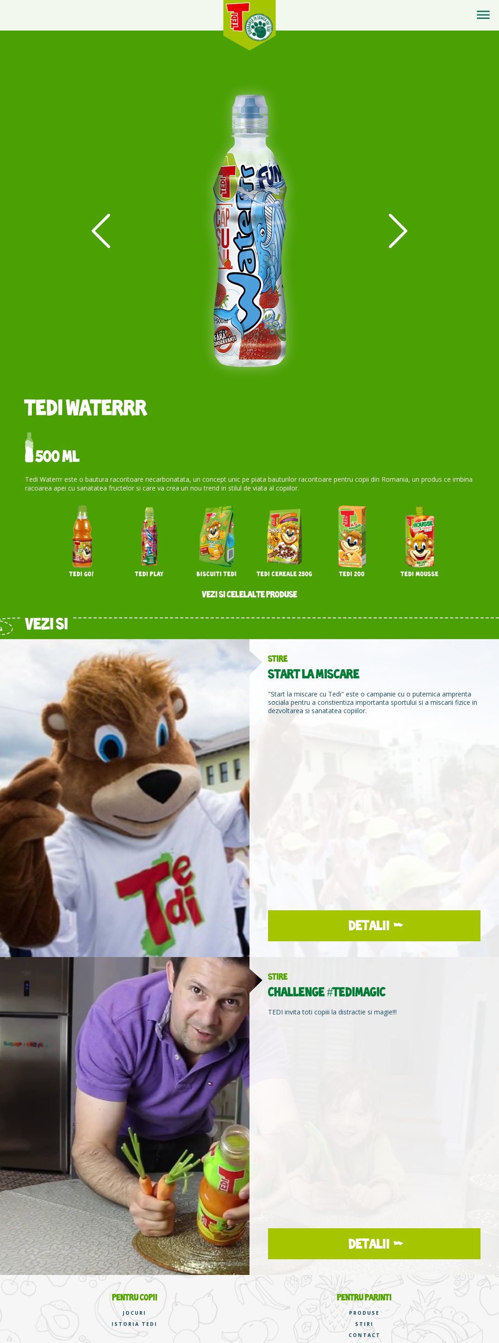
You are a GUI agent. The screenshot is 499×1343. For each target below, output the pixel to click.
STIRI (364, 1324)
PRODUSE (364, 1313)
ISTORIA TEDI (134, 1324)
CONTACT (364, 1335)
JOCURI (134, 1313)
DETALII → (374, 925)
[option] (250, 231)
